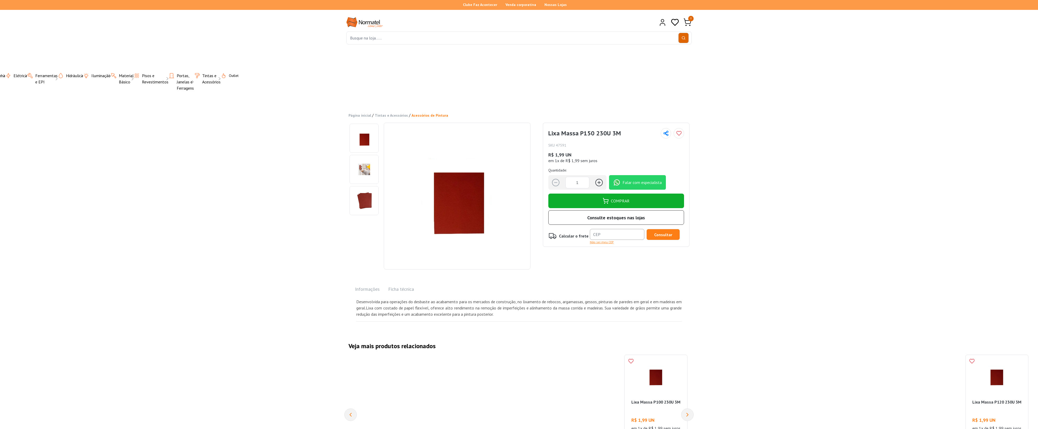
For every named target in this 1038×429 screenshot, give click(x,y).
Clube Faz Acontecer (480, 4)
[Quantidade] (577, 182)
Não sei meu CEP (602, 242)
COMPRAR (616, 201)
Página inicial (360, 115)
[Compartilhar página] (666, 133)
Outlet (226, 75)
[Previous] (350, 414)
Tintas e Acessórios (391, 115)
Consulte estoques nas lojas (616, 218)
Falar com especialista (637, 182)
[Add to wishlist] (679, 133)
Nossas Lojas (555, 4)
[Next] (687, 414)
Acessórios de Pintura (430, 115)
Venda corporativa (521, 4)
